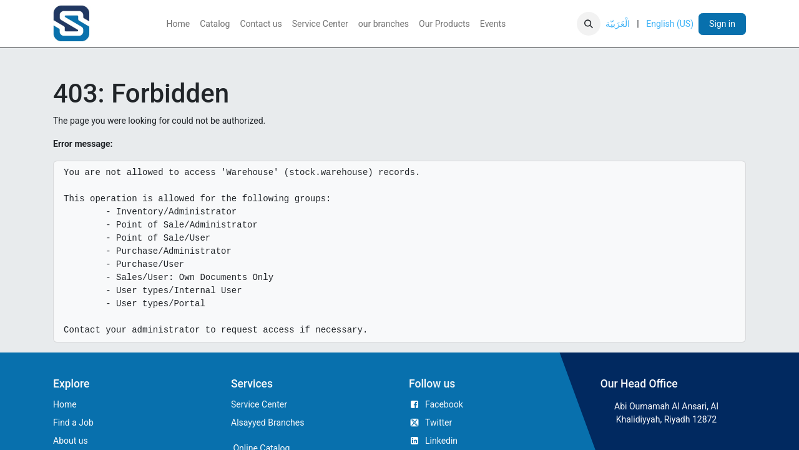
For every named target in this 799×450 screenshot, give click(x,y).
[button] (588, 24)
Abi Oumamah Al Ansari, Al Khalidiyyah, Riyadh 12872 (666, 412)
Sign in (722, 24)
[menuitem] (178, 24)
